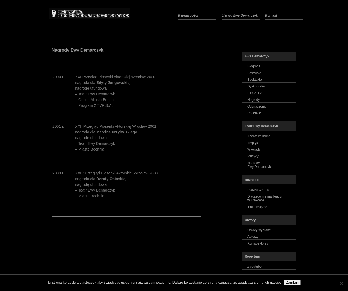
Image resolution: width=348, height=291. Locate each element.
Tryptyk (252, 143)
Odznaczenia (256, 106)
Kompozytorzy (257, 243)
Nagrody (253, 100)
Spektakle (254, 80)
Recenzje (254, 113)
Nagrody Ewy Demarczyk (77, 50)
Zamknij (292, 282)
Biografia (253, 66)
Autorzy (253, 237)
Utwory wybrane (259, 230)
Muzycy (253, 156)
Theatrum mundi (259, 136)
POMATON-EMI (259, 190)
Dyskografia (256, 86)
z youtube (254, 266)
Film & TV (254, 93)
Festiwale (254, 73)
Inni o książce (257, 207)
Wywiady (253, 149)
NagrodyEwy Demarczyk (259, 165)
